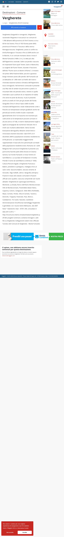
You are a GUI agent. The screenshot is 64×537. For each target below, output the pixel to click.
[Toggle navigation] (4, 6)
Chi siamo (11, 2)
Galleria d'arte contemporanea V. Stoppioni (56, 116)
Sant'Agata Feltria (55, 124)
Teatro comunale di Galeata (56, 149)
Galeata (53, 146)
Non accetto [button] (10, 532)
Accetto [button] (24, 532)
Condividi (18, 27)
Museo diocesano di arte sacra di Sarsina (56, 106)
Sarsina (53, 101)
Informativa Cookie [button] (22, 528)
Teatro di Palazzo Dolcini (56, 160)
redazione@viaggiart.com (8, 255)
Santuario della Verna (56, 62)
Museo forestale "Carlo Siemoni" (56, 84)
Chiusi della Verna (55, 23)
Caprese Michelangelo (56, 70)
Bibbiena (53, 81)
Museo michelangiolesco (56, 73)
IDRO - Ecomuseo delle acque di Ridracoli (56, 95)
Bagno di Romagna (55, 11)
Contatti (25, 2)
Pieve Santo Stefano (53, 44)
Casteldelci (50, 34)
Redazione (18, 2)
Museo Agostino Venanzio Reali (56, 127)
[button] (5, 2)
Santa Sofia (54, 112)
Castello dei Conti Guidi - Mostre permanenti (56, 138)
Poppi (52, 134)
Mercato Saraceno (55, 157)
